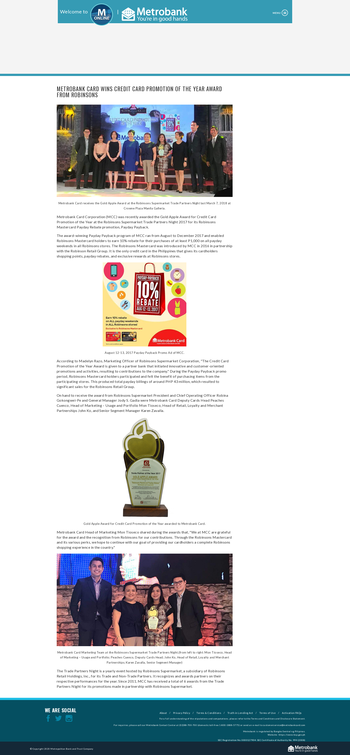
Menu (277, 12)
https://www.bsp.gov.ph (292, 734)
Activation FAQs (292, 712)
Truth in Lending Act (240, 712)
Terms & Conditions (208, 712)
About (163, 712)
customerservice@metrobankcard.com (284, 725)
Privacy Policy (181, 712)
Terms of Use (267, 712)
